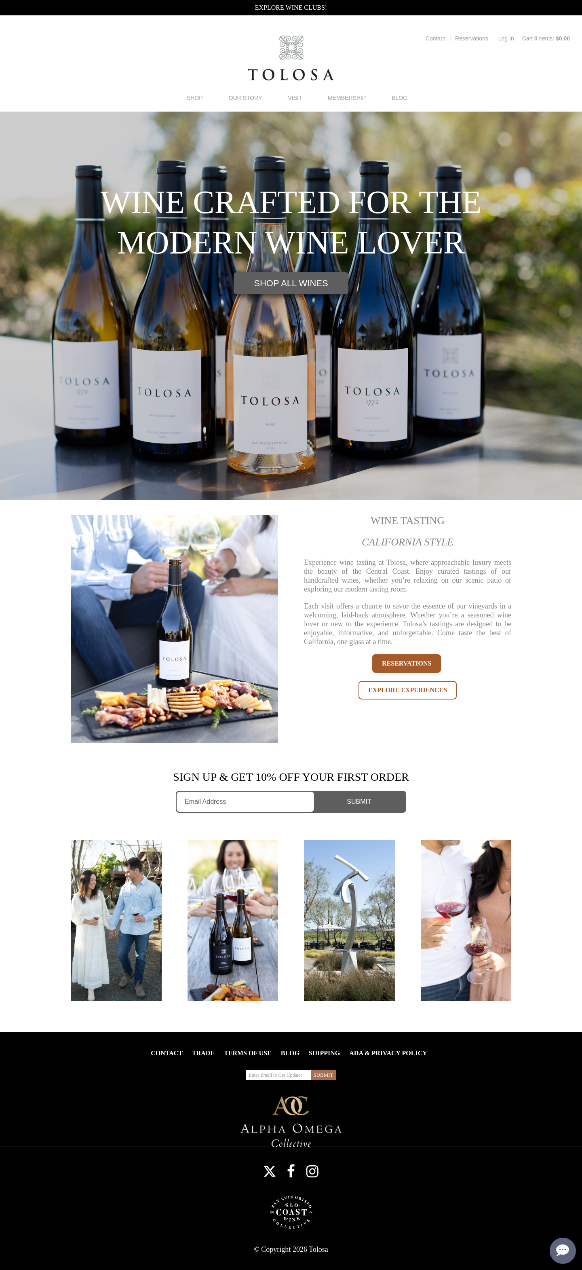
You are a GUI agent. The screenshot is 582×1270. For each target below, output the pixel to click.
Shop (195, 98)
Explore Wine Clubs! (291, 7)
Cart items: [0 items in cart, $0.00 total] (546, 38)
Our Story (245, 98)
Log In (506, 38)
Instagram (312, 1171)
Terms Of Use (248, 1053)
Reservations (471, 38)
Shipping (324, 1053)
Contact (435, 38)
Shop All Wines (291, 283)
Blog (399, 98)
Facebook (291, 1171)
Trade (203, 1053)
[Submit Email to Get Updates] (361, 802)
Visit (295, 98)
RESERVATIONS (406, 663)
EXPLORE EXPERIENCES (407, 690)
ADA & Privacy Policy (388, 1053)
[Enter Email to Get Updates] (245, 802)
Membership (347, 98)
